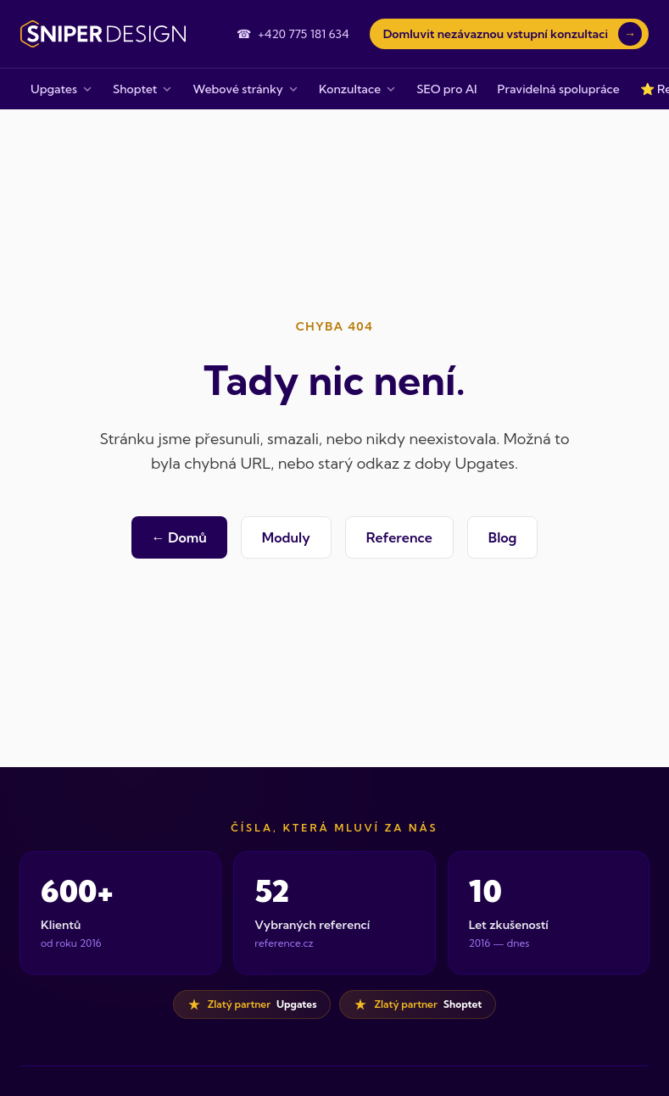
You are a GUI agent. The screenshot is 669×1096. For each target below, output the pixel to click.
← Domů (179, 537)
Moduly (286, 537)
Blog (502, 537)
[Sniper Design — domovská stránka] (103, 33)
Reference (399, 537)
